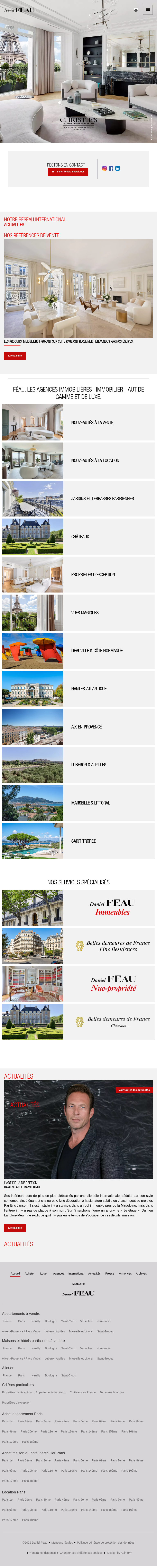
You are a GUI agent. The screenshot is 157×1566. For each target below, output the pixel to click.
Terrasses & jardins (112, 1392)
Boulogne (51, 1321)
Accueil (19, 10)
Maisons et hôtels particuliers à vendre (33, 1341)
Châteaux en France (83, 1392)
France (7, 1321)
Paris (21, 1321)
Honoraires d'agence (42, 1552)
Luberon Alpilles (55, 1331)
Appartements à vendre (21, 1314)
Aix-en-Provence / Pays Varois (21, 1331)
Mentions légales (62, 1542)
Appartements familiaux (51, 1392)
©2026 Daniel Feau (35, 1542)
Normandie (103, 1321)
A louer (7, 1368)
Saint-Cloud (68, 1321)
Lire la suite (15, 355)
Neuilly (35, 1321)
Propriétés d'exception (16, 1402)
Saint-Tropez (105, 1331)
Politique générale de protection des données (105, 1542)
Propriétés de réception (17, 1392)
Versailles (86, 1321)
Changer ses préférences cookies (81, 1552)
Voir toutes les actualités (134, 1089)
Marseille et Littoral (81, 1331)
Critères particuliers (18, 1385)
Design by (119, 1552)
